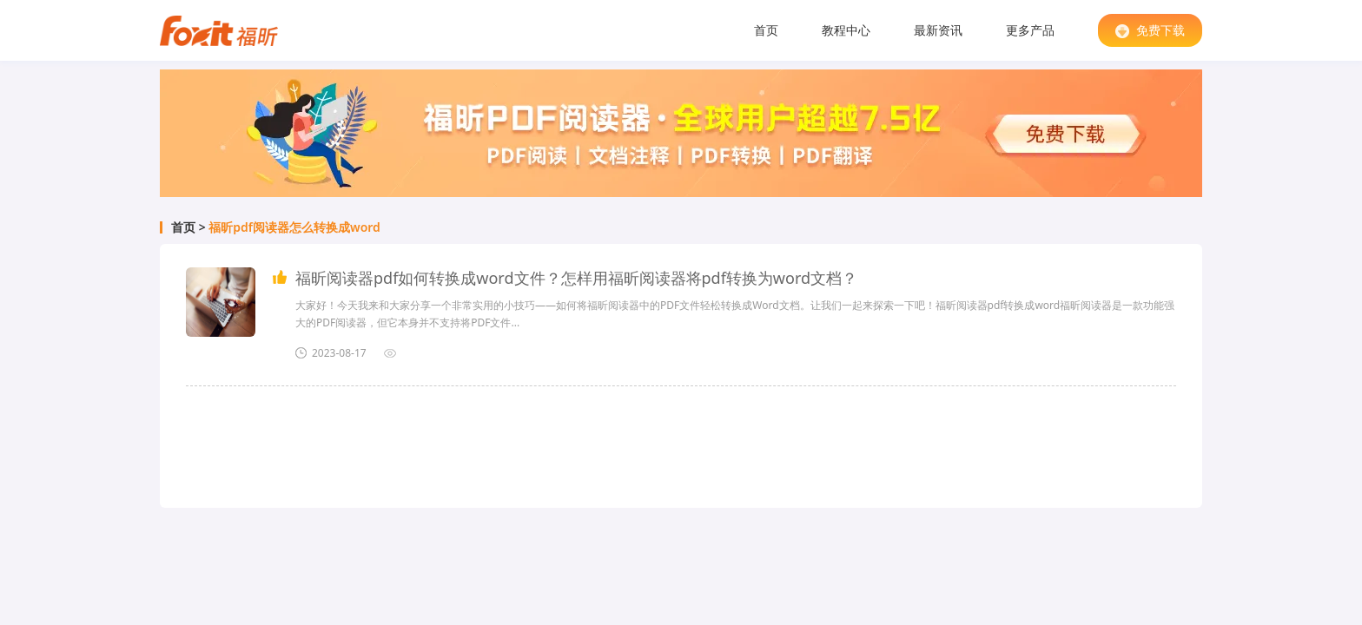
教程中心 (846, 30)
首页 (766, 30)
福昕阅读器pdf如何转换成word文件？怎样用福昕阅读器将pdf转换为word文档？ (576, 277)
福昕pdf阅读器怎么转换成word (294, 227)
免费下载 (1150, 30)
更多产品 (1030, 30)
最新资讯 (938, 30)
